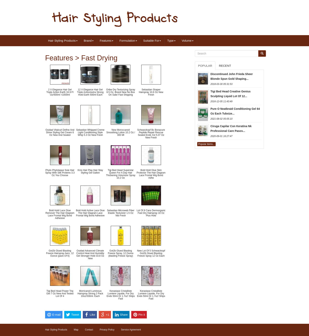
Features (106, 40)
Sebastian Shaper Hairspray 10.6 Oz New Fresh (151, 92)
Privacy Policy (107, 329)
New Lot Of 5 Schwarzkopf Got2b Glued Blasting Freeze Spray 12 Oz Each (151, 253)
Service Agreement (131, 329)
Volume (188, 40)
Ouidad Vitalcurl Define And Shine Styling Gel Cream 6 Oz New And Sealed (60, 132)
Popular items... (206, 144)
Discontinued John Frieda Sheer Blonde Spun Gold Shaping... (231, 76)
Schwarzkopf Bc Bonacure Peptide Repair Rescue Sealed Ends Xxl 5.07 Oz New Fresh (151, 134)
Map (76, 329)
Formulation (128, 40)
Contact (89, 329)
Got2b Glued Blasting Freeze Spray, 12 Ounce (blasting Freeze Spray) (120, 253)
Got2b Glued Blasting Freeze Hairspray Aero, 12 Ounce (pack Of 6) (60, 253)
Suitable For (152, 40)
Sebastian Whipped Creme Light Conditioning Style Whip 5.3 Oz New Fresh (90, 132)
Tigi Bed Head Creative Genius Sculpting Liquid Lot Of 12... (230, 94)
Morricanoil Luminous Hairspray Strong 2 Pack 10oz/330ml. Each (90, 294)
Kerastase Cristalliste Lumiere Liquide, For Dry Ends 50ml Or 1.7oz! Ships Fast (121, 295)
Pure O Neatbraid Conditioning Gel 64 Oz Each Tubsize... (235, 111)
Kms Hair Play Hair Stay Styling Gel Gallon (90, 171)
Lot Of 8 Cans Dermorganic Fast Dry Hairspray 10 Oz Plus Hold (151, 213)
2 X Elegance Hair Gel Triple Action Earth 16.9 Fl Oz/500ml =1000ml (60, 92)
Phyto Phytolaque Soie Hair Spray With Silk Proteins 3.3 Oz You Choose (60, 173)
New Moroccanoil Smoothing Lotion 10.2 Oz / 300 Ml (120, 132)
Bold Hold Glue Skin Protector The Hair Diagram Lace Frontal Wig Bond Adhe (151, 174)
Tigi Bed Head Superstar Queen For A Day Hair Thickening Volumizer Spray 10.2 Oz (120, 174)
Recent (225, 65)
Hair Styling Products (63, 40)
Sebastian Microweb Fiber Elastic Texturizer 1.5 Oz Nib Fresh (120, 213)
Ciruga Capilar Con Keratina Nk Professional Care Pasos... (231, 128)
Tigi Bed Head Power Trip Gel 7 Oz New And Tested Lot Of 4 (59, 294)
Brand (89, 40)
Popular (205, 65)
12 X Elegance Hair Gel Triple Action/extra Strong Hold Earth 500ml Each (90, 92)
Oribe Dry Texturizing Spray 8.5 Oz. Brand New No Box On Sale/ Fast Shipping (120, 92)
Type (171, 40)
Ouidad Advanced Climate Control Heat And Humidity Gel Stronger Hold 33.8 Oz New (90, 254)
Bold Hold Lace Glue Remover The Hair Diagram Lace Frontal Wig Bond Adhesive (60, 214)
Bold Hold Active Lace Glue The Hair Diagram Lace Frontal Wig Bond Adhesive (90, 213)
